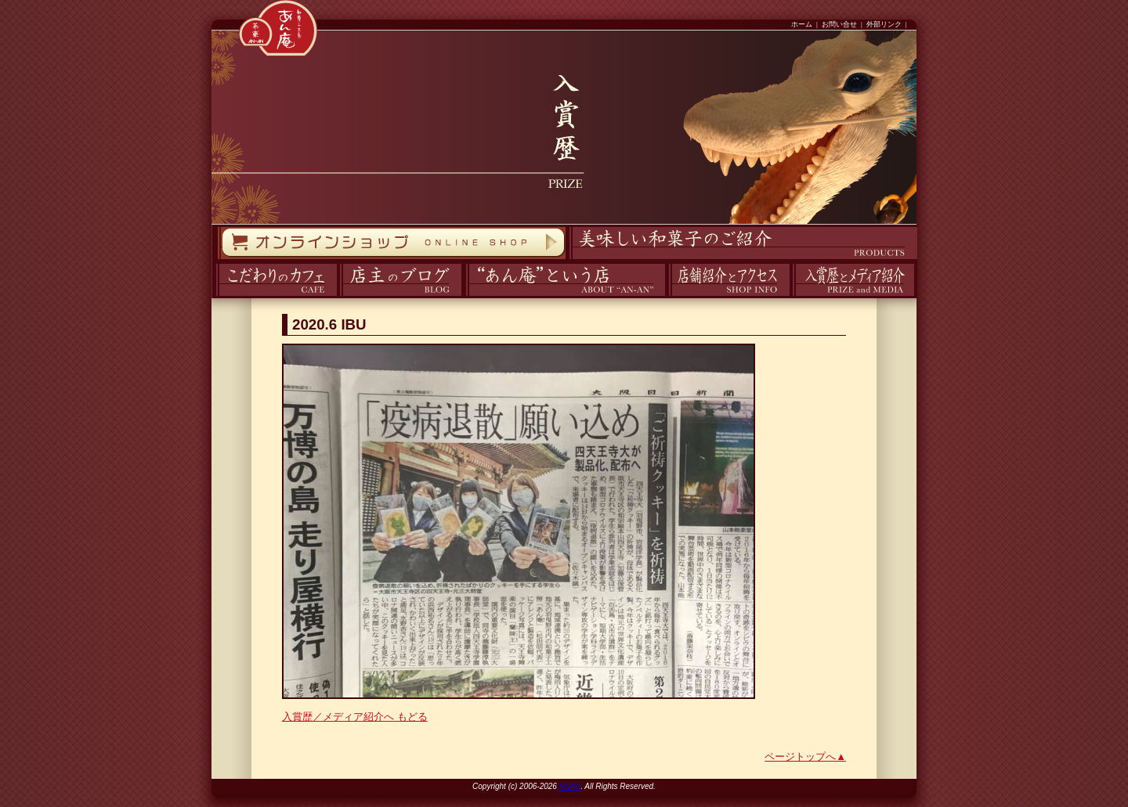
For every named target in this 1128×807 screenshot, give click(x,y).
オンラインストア (217, 259)
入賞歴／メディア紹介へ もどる (355, 716)
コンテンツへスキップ (4, 0)
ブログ (338, 296)
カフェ (213, 296)
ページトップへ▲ (805, 756)
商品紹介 (567, 259)
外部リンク (884, 24)
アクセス (666, 296)
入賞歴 (791, 296)
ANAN (569, 786)
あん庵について (465, 296)
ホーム (801, 24)
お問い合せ (839, 24)
